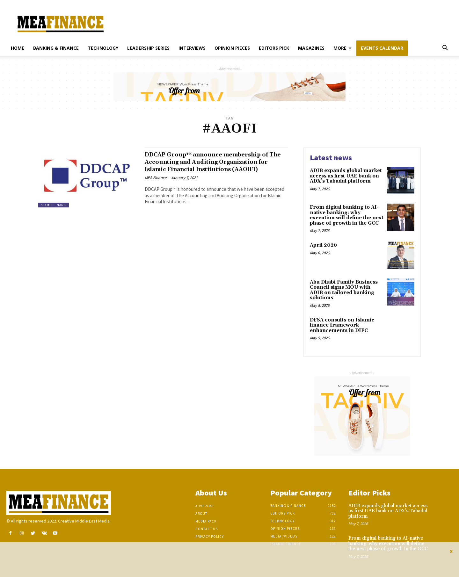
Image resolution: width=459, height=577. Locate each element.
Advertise (205, 506)
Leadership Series (148, 48)
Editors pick (274, 48)
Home (17, 48)
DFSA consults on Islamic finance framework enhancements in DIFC (342, 325)
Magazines (311, 48)
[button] (445, 49)
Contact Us (206, 529)
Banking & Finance (56, 48)
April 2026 (323, 245)
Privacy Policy (209, 536)
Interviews (192, 48)
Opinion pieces (232, 48)
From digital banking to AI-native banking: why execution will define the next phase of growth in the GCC (346, 215)
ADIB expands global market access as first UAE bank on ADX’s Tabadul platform (346, 176)
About (201, 513)
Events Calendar (382, 48)
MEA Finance (155, 185)
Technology (103, 48)
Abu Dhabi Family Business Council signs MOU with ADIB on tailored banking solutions (344, 290)
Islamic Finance (54, 205)
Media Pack (205, 521)
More (342, 48)
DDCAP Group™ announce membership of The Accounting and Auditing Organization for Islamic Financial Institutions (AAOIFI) (213, 165)
